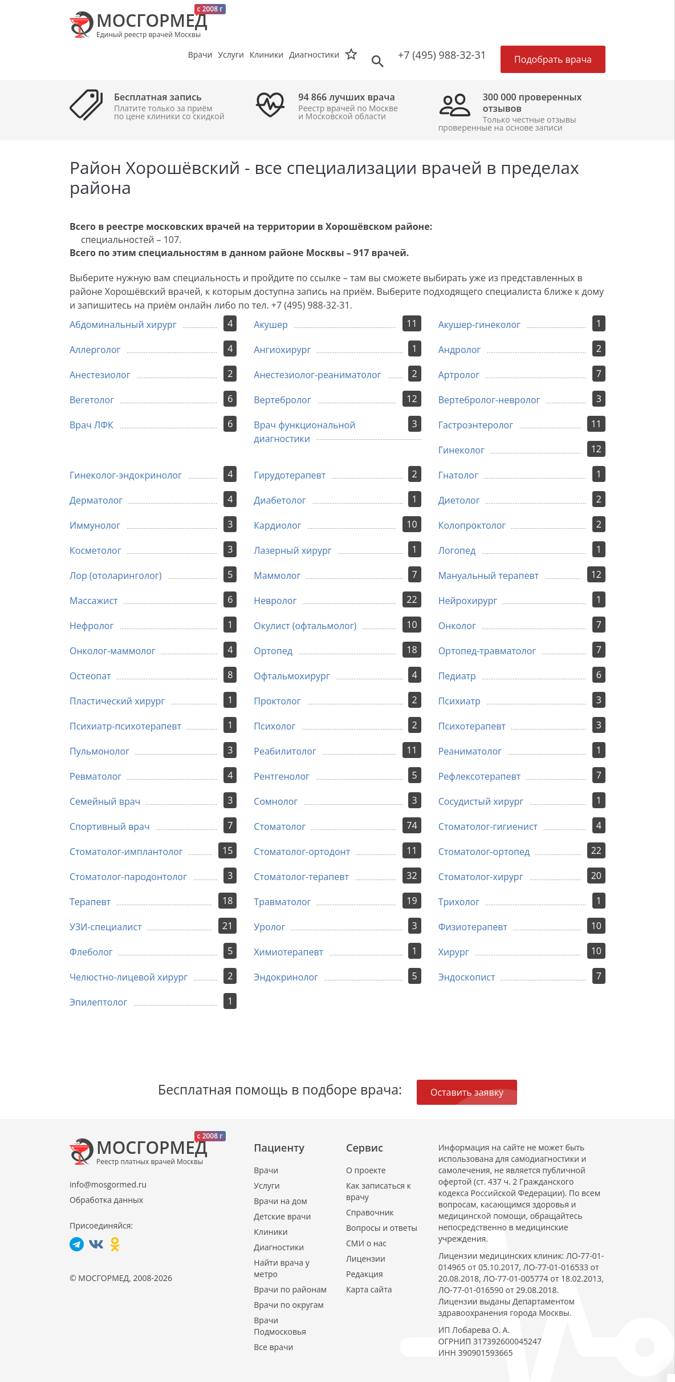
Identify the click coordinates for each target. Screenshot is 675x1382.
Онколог (457, 625)
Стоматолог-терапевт (301, 876)
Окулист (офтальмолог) (305, 625)
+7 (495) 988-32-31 (442, 55)
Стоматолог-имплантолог (126, 851)
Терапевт (90, 901)
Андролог (459, 349)
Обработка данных (106, 1199)
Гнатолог (458, 475)
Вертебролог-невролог (489, 400)
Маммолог (277, 575)
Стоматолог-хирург (480, 876)
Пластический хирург (117, 701)
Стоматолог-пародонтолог (128, 876)
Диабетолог (280, 500)
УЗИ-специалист (106, 927)
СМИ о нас (366, 1243)
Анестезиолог (100, 374)
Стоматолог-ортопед (484, 851)
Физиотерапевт (472, 927)
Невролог (275, 600)
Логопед (457, 550)
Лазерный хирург (292, 550)
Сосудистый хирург (481, 801)
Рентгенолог (282, 776)
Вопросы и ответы (381, 1227)
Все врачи (273, 1347)
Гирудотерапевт (290, 475)
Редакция (364, 1273)
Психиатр (459, 701)
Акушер (270, 324)
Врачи (266, 1170)
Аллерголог (95, 349)
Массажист (94, 600)
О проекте (366, 1170)
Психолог (274, 726)
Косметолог (95, 550)
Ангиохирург (282, 349)
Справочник (370, 1212)
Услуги (266, 1185)
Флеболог (91, 952)
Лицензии (365, 1258)
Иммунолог (95, 525)
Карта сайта (369, 1289)
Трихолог (458, 901)
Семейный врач (105, 801)
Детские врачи (282, 1216)
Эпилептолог (98, 1002)
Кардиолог (277, 525)
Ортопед (273, 651)
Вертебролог (282, 400)
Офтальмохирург (292, 676)
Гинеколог (461, 450)
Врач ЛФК (91, 425)
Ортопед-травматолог (487, 651)
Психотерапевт (472, 726)
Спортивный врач (110, 826)
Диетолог (459, 500)
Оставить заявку (466, 1092)
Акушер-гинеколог (479, 324)
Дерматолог (96, 500)
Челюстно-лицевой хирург (129, 977)
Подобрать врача (553, 59)
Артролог (459, 374)
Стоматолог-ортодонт (302, 851)
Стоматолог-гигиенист (488, 826)
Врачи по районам (290, 1289)
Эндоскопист (466, 977)
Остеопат (90, 676)
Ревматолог (95, 776)
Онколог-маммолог (113, 651)
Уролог (269, 927)
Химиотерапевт (288, 952)
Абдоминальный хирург (123, 324)
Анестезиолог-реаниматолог (317, 374)
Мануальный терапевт (488, 575)
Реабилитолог (285, 751)
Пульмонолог (99, 751)
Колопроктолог (472, 525)
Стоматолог (280, 826)
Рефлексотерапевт (479, 776)
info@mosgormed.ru (108, 1184)
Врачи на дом (280, 1200)
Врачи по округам (288, 1304)
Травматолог (282, 901)
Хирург (453, 952)
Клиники (270, 1231)
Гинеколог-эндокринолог (126, 475)
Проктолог (277, 701)
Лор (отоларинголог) (115, 575)
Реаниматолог (470, 751)
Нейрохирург (467, 600)
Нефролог (91, 625)
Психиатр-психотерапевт (125, 726)
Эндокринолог (286, 977)
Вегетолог (92, 400)
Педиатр (457, 676)
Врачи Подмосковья (280, 1326)
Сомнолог (276, 801)
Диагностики (314, 54)
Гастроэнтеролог (475, 425)
